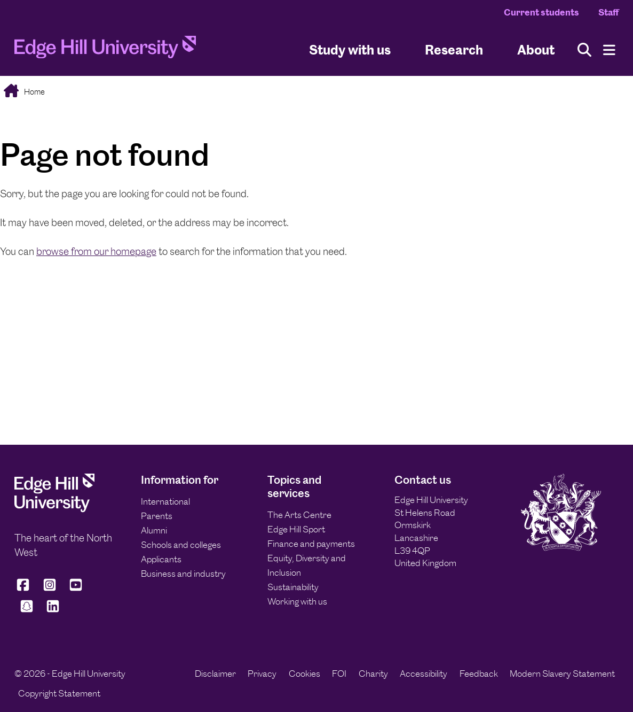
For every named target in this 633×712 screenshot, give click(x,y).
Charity (373, 673)
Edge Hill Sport (296, 529)
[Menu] (609, 50)
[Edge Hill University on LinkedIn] (53, 611)
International (165, 501)
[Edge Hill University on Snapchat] (26, 611)
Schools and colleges (181, 544)
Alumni (154, 530)
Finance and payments (311, 543)
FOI (339, 673)
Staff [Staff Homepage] (608, 12)
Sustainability (293, 587)
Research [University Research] (454, 50)
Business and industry (183, 573)
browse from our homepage (96, 251)
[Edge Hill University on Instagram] (49, 589)
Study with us (350, 50)
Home (33, 91)
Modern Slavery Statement (562, 673)
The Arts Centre (299, 514)
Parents (156, 515)
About (536, 50)
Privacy (262, 673)
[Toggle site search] (584, 50)
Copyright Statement (59, 693)
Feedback (479, 673)
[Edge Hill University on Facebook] (24, 589)
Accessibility (423, 673)
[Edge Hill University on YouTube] (76, 589)
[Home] (105, 50)
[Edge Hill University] (54, 509)
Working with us (297, 601)
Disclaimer (215, 673)
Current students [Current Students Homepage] (541, 12)
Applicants (161, 559)
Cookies (304, 673)
